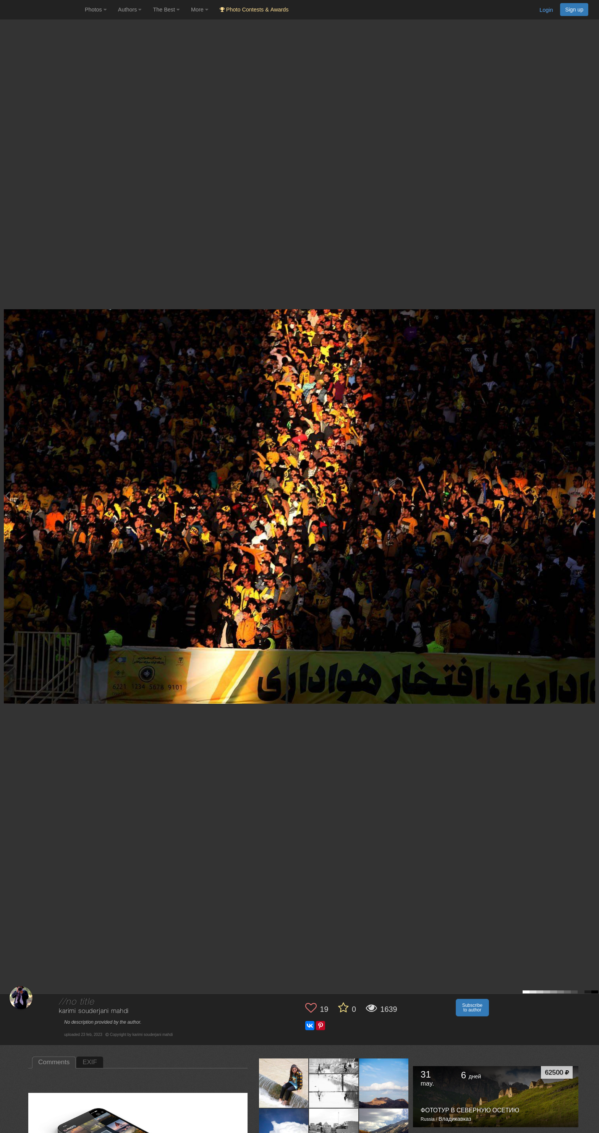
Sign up (574, 9)
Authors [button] (130, 9)
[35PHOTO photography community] (41, 9)
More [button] (199, 9)
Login (546, 10)
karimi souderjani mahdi (94, 1011)
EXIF (90, 1062)
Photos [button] (96, 9)
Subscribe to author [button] (472, 1008)
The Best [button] (166, 9)
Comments (54, 1062)
